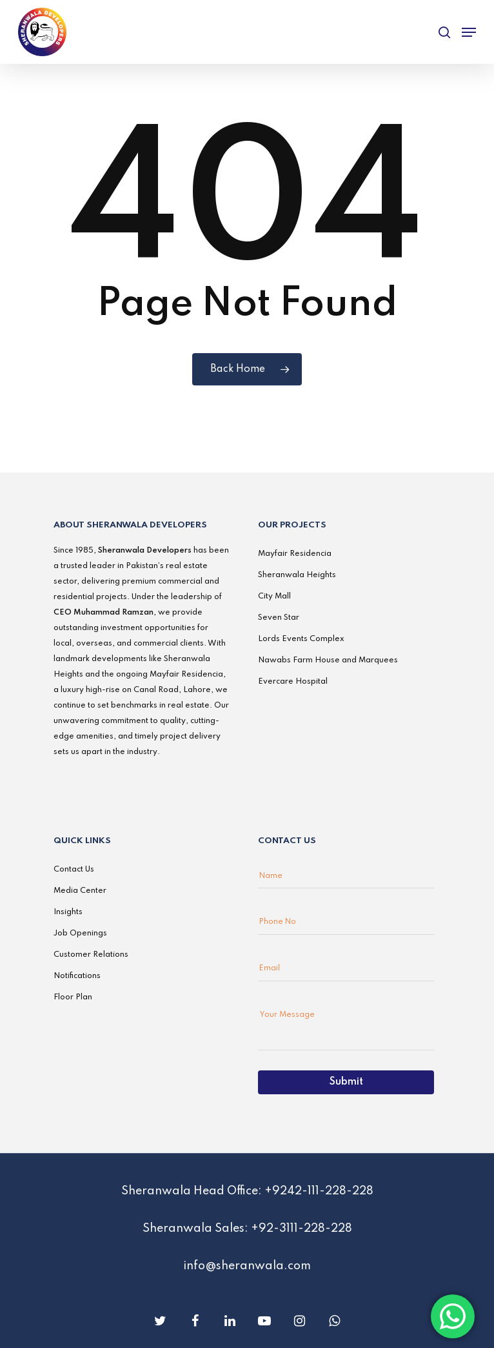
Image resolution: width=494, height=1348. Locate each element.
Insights (68, 912)
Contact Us (74, 869)
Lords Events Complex (301, 639)
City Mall (274, 596)
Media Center (80, 891)
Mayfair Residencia (294, 554)
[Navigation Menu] (469, 32)
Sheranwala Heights (297, 575)
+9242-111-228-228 (318, 1191)
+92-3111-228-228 (301, 1228)
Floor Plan (73, 997)
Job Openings (80, 933)
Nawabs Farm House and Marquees (328, 660)
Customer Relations (91, 955)
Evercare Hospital (293, 682)
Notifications (77, 976)
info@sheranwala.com (247, 1266)
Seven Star (278, 618)
